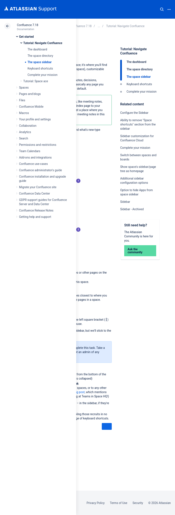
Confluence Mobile (31, 106)
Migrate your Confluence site (37, 187)
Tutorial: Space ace (35, 81)
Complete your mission (43, 75)
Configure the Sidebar (134, 112)
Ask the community (135, 251)
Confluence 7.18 (27, 25)
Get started (26, 36)
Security (137, 503)
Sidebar (125, 201)
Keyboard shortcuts (40, 68)
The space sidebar (40, 62)
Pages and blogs (30, 94)
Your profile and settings (35, 119)
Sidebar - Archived (132, 209)
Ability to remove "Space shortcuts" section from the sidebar (138, 124)
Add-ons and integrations (35, 157)
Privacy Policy (96, 503)
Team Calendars (29, 151)
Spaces (24, 87)
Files (22, 100)
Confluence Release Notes (36, 210)
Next (107, 426)
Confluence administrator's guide (40, 170)
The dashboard (37, 49)
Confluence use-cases (33, 164)
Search (161, 9)
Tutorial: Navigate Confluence (42, 43)
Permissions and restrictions (37, 144)
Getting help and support (35, 217)
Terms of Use (118, 503)
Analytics (25, 132)
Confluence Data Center (34, 193)
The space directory (40, 55)
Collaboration (27, 125)
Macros (24, 113)
